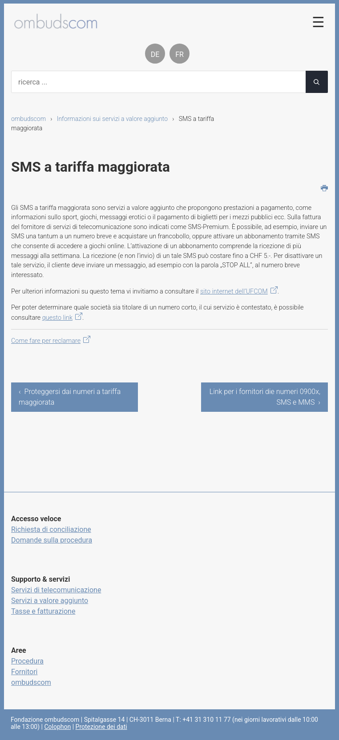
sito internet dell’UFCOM (234, 291)
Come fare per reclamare (46, 341)
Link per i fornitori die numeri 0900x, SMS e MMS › (265, 396)
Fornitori (24, 672)
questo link (57, 318)
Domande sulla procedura (51, 540)
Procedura (27, 661)
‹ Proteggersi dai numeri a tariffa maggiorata (70, 396)
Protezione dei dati (101, 726)
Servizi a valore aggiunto (49, 600)
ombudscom (28, 118)
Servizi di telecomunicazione (56, 590)
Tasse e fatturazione (43, 611)
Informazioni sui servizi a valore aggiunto (112, 118)
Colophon (57, 726)
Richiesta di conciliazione (51, 529)
